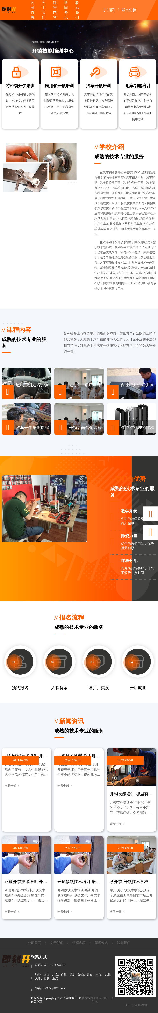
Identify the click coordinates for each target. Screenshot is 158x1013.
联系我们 (123, 943)
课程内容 (79, 943)
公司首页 (34, 943)
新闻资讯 (101, 943)
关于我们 (56, 943)
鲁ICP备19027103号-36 (102, 1000)
